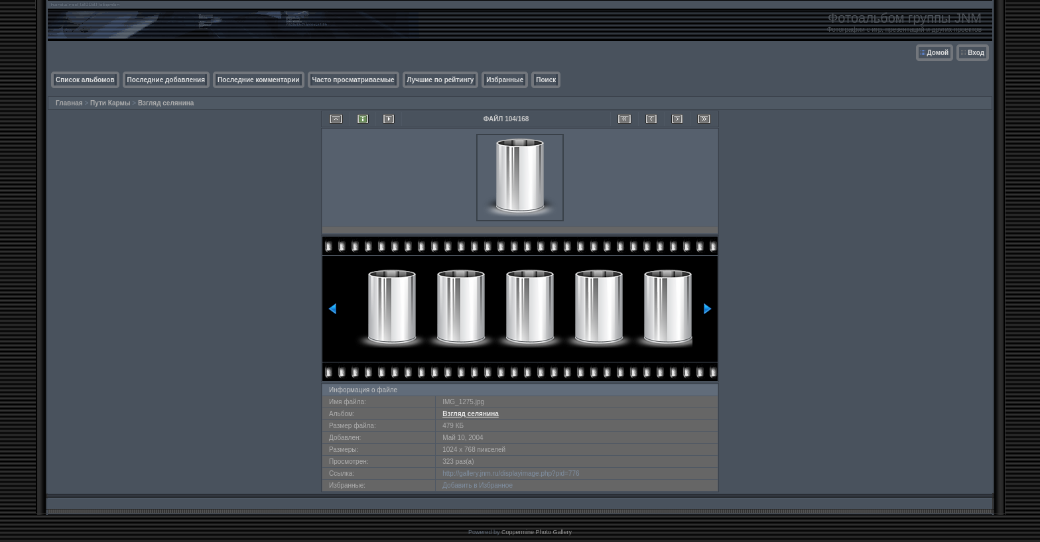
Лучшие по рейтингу (440, 79)
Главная (69, 103)
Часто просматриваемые (353, 79)
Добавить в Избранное (477, 485)
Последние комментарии (259, 79)
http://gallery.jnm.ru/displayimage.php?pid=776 (510, 473)
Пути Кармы (110, 103)
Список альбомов (85, 79)
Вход (976, 52)
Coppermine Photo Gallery (536, 532)
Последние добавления (166, 79)
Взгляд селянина (166, 103)
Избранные (504, 79)
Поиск (546, 79)
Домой (938, 52)
